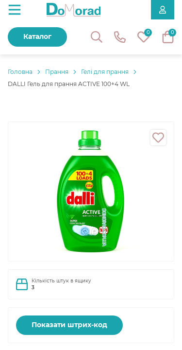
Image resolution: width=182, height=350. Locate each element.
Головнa (20, 71)
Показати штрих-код (69, 324)
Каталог (37, 36)
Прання (56, 71)
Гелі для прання (105, 71)
